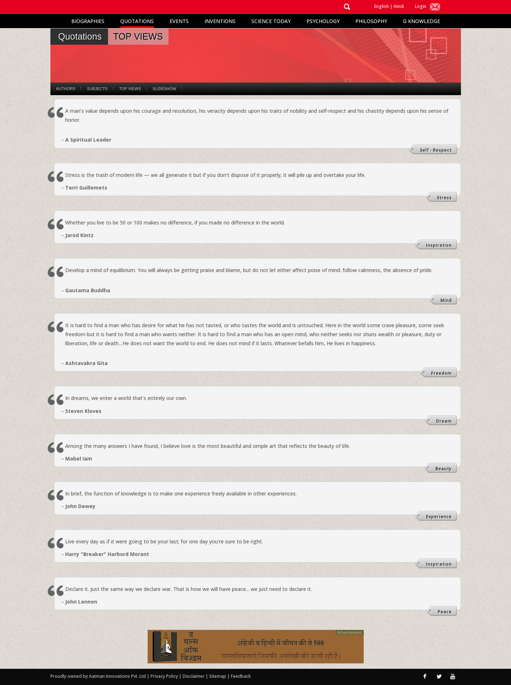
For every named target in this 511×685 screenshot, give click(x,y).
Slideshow (164, 88)
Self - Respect (436, 150)
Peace (445, 612)
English (381, 6)
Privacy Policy (165, 676)
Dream (444, 421)
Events (179, 21)
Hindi (399, 6)
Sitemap (218, 676)
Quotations (137, 21)
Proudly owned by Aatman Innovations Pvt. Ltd (98, 676)
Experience (439, 516)
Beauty (443, 469)
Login (420, 6)
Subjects (97, 88)
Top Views (130, 88)
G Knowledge (421, 21)
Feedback (241, 676)
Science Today (271, 21)
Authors (66, 88)
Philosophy (371, 21)
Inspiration (439, 245)
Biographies (87, 21)
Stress (444, 198)
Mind (446, 300)
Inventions (220, 21)
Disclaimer (194, 676)
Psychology (323, 21)
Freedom (441, 373)
